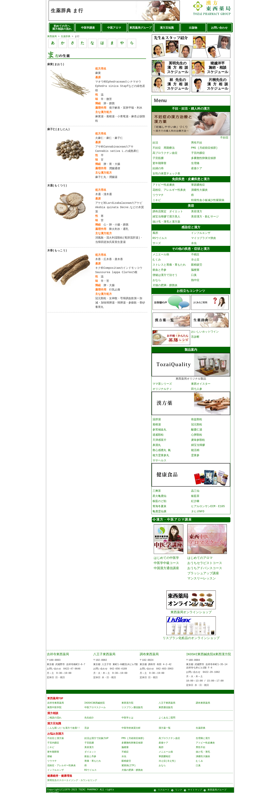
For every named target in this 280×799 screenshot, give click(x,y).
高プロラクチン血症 (165, 153)
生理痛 (195, 164)
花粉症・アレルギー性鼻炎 (61, 772)
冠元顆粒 (196, 426)
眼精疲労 (196, 267)
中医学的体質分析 (131, 734)
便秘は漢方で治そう (165, 277)
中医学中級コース (166, 565)
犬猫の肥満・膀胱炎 (165, 287)
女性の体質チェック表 (166, 174)
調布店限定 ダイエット (168, 213)
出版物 (193, 28)
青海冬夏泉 (159, 508)
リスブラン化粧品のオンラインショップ (191, 640)
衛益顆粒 (196, 421)
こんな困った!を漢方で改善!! (63, 734)
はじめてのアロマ (200, 560)
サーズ (157, 245)
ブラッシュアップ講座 (203, 576)
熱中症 (195, 282)
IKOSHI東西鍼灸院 (94, 709)
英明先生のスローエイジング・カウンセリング (72, 786)
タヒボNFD (197, 513)
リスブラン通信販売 (132, 713)
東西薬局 (52, 36)
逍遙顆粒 (158, 437)
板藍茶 (195, 498)
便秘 (49, 762)
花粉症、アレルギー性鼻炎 (169, 191)
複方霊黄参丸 (161, 457)
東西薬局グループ (140, 28)
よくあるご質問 (167, 724)
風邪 (155, 235)
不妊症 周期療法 (164, 148)
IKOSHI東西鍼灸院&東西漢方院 (208, 659)
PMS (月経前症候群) (204, 148)
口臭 (194, 277)
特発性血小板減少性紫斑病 (207, 201)
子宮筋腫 (158, 159)
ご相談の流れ (54, 724)
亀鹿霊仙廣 (159, 513)
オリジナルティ (162, 391)
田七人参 (196, 391)
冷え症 (195, 262)
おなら (157, 282)
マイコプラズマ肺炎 (203, 240)
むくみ (157, 262)
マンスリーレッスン (201, 582)
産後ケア (196, 169)
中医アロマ (114, 28)
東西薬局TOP (55, 705)
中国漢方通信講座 (166, 571)
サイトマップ (195, 796)
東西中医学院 (54, 713)
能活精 (195, 452)
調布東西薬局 (149, 659)
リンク (178, 796)
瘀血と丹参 (159, 272)
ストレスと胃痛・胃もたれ (169, 267)
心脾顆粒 (196, 437)
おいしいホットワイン (205, 334)
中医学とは (127, 724)
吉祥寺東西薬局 (58, 659)
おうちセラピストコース (204, 565)
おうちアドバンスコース (204, 571)
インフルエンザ (200, 235)
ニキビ (157, 201)
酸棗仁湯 (196, 431)
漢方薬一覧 (165, 734)
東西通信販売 (166, 713)
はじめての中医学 (166, 560)
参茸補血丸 (159, 431)
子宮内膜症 (198, 153)
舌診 (86, 734)
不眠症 (195, 256)
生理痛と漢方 (203, 744)
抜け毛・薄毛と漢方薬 (166, 223)
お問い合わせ (219, 28)
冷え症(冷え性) (167, 767)
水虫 (194, 245)
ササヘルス (159, 462)
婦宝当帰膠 (198, 447)
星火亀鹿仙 (159, 498)
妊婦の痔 (158, 169)
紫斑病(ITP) (129, 772)
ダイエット (90, 758)
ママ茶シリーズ (162, 386)
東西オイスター (200, 386)
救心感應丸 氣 (162, 452)
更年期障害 (159, 164)
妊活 (155, 143)
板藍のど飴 (159, 503)
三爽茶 (157, 492)
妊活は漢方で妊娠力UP (96, 744)
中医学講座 (88, 28)
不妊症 (191, 136)
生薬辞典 (65, 36)
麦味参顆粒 (198, 442)
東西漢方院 (127, 709)
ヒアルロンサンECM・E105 (208, 508)
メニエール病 (161, 256)
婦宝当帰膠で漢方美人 (166, 218)
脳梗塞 (195, 272)
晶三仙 (195, 492)
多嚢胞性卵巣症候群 (203, 159)
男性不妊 (196, 143)
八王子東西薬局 (104, 659)
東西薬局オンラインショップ (191, 614)
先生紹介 (89, 724)
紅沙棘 (195, 503)
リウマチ (158, 196)
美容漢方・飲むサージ (205, 218)
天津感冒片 (159, 442)
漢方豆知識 (167, 28)
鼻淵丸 (157, 447)
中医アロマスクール (95, 713)
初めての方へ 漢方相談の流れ (62, 27)
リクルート (164, 796)
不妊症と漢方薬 (55, 744)
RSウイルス (160, 240)
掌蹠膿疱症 (198, 186)
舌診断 (195, 339)
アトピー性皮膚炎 (164, 186)
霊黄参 (195, 457)
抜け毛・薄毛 (203, 758)
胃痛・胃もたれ (92, 767)
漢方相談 (52, 719)
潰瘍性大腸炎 (199, 191)
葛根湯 (157, 426)
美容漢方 (196, 213)
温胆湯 (157, 421)
